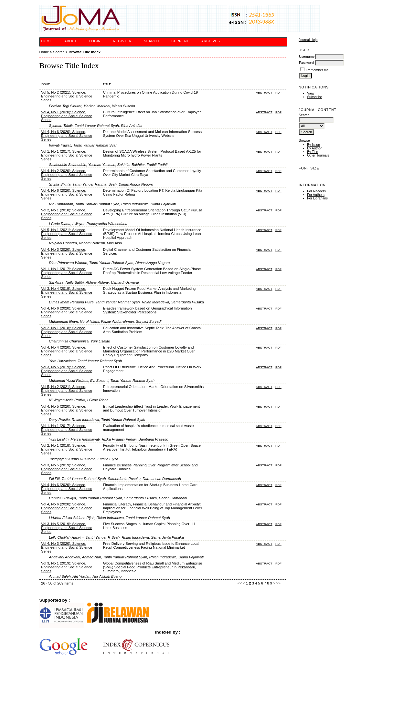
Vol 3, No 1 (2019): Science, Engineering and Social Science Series (66, 567)
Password (306, 63)
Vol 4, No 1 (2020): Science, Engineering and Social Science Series (66, 116)
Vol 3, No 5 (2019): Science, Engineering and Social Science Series (66, 371)
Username (306, 56)
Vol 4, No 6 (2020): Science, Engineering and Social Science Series (66, 135)
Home (46, 41)
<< (240, 583)
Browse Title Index (85, 52)
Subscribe (314, 97)
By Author (314, 148)
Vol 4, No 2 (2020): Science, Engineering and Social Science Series (66, 174)
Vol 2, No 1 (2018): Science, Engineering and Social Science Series (66, 214)
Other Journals (318, 155)
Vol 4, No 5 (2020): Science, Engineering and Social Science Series (66, 410)
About (70, 41)
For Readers (316, 191)
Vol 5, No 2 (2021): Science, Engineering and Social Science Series (66, 96)
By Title (312, 152)
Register (122, 41)
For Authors (315, 195)
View (310, 93)
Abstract (264, 92)
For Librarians (317, 198)
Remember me (317, 70)
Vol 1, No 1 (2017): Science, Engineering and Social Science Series (66, 155)
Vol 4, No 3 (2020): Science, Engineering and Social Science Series (66, 253)
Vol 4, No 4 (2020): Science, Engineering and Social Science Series (66, 351)
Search (151, 41)
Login (95, 41)
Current (180, 41)
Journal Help (308, 40)
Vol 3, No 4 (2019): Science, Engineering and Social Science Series (66, 292)
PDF (278, 92)
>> (278, 583)
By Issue (313, 145)
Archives (210, 41)
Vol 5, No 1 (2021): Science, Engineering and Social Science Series (66, 233)
